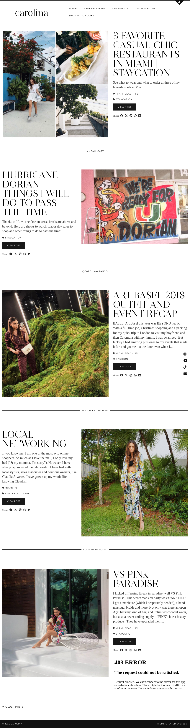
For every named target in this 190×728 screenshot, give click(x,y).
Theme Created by (172, 724)
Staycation (124, 99)
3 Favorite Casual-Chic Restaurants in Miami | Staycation (146, 54)
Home (73, 8)
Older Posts (13, 706)
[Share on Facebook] (121, 115)
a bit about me (94, 8)
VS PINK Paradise (135, 579)
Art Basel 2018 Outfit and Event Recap (149, 304)
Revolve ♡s (120, 8)
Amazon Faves (145, 8)
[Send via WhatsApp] (135, 115)
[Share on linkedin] (139, 115)
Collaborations (17, 493)
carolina (31, 12)
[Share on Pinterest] (131, 115)
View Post (124, 107)
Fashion (122, 359)
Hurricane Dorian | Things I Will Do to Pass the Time (35, 193)
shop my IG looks (81, 15)
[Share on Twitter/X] (126, 115)
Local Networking (34, 439)
